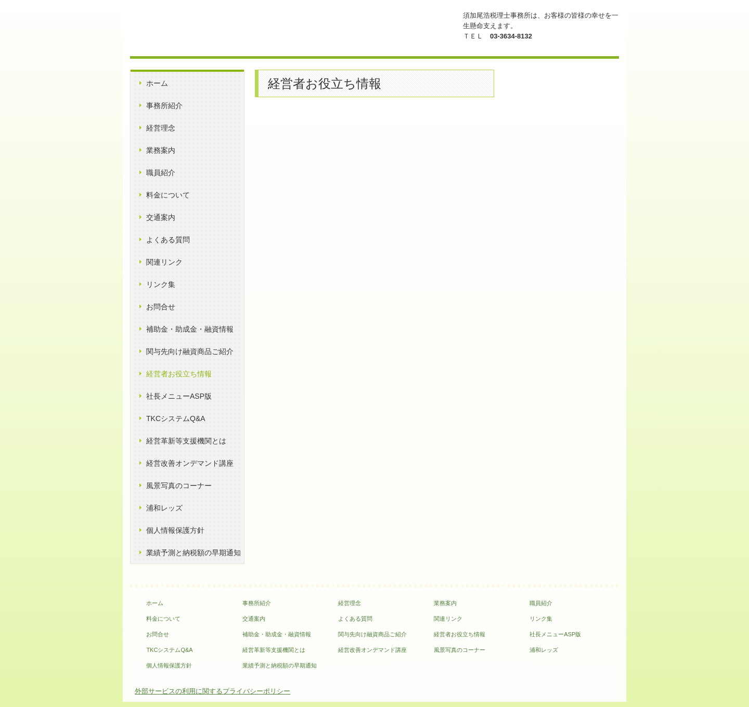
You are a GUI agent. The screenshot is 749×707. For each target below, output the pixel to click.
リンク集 (160, 284)
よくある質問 (168, 239)
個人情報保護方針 (175, 530)
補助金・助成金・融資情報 (190, 329)
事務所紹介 (164, 105)
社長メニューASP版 (179, 396)
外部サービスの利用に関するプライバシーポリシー (212, 691)
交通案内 (160, 217)
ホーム (157, 83)
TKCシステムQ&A (175, 418)
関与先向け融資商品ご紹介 (190, 351)
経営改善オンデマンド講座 (190, 463)
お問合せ (160, 307)
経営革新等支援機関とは (186, 441)
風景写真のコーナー (179, 485)
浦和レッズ (164, 508)
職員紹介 (160, 172)
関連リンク (164, 262)
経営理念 (160, 128)
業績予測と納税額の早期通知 (193, 552)
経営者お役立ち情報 (179, 374)
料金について (168, 195)
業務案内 (160, 150)
